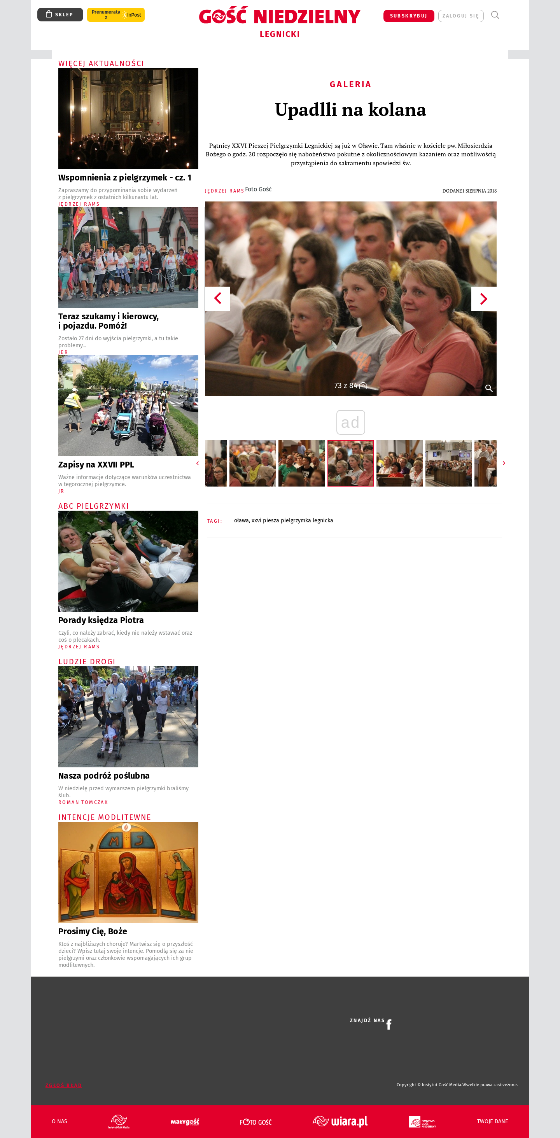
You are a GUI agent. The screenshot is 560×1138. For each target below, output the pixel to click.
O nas (59, 1121)
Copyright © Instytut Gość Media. (429, 1084)
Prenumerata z (106, 14)
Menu (509, 15)
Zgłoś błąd (64, 1085)
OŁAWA (241, 520)
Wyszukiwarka (495, 15)
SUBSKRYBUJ (409, 16)
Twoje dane (492, 1121)
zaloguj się (461, 16)
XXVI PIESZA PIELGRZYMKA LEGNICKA (292, 520)
